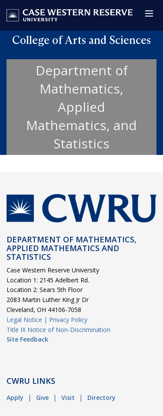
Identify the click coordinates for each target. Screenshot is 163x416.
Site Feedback (27, 339)
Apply (15, 397)
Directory (101, 397)
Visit (68, 397)
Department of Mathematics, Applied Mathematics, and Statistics (81, 106)
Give (42, 397)
